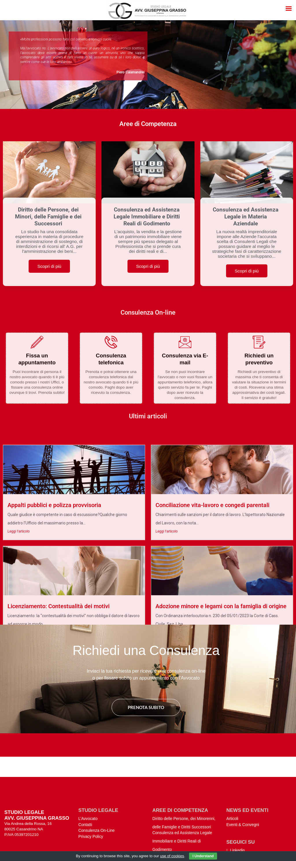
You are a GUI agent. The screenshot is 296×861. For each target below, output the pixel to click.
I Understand (203, 856)
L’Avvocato (87, 790)
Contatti (85, 797)
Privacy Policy (90, 809)
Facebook (236, 829)
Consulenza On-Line (96, 803)
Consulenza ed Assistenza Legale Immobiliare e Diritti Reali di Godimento (182, 813)
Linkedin (235, 823)
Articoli (232, 790)
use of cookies (172, 856)
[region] (148, 64)
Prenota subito (146, 707)
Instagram (237, 835)
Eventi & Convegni (242, 797)
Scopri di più (49, 266)
